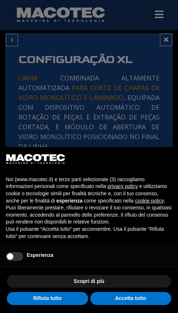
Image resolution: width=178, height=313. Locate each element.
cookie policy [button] (149, 201)
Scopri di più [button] (89, 281)
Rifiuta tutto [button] (47, 298)
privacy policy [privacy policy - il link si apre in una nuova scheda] (123, 186)
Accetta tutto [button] (130, 298)
